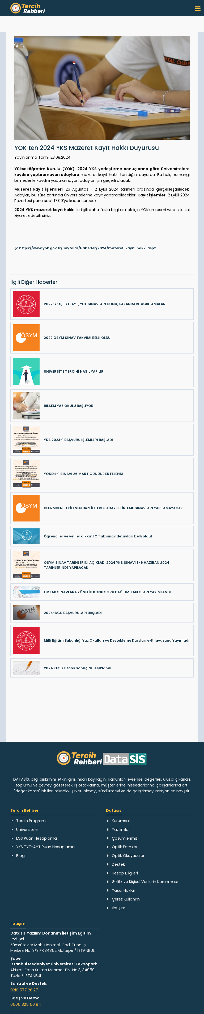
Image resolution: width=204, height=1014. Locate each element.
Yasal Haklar (123, 890)
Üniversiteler (27, 829)
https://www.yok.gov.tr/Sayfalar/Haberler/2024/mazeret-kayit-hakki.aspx (87, 248)
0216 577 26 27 (24, 990)
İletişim (118, 908)
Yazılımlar (121, 829)
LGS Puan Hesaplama (36, 838)
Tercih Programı (31, 820)
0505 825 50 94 (25, 1004)
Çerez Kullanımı (126, 899)
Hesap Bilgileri (125, 873)
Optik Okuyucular (128, 855)
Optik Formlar (125, 846)
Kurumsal (121, 820)
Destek (118, 864)
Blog (20, 855)
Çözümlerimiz (125, 838)
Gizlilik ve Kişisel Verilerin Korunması (145, 881)
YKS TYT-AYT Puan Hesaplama (45, 846)
